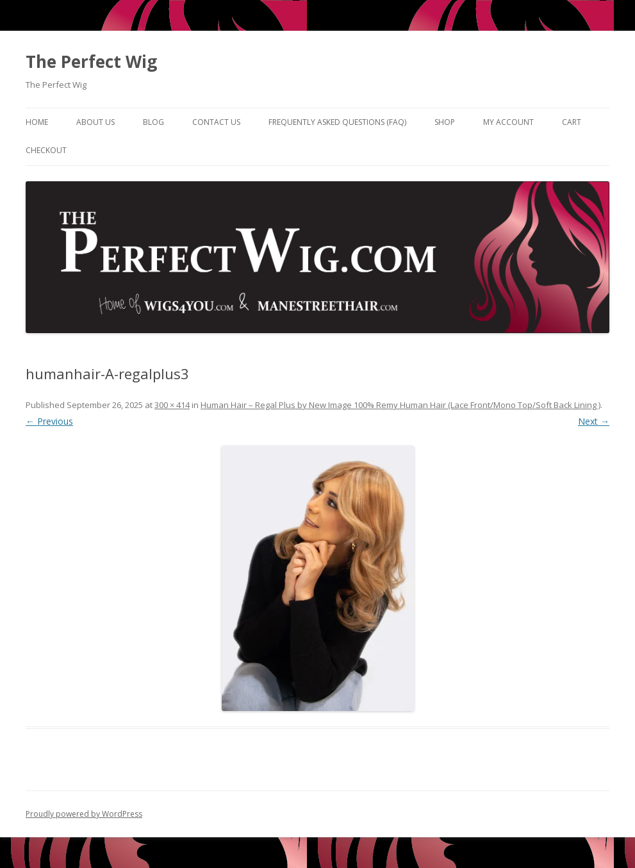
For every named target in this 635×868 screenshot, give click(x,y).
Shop (444, 122)
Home (37, 122)
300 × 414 (172, 405)
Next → (593, 421)
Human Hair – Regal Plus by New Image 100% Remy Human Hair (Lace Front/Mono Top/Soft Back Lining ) (400, 405)
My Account (508, 122)
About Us (95, 122)
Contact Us (216, 122)
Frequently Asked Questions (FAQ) (337, 122)
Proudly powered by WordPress (84, 813)
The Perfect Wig (91, 61)
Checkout (46, 150)
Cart (571, 122)
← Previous (49, 421)
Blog (153, 122)
